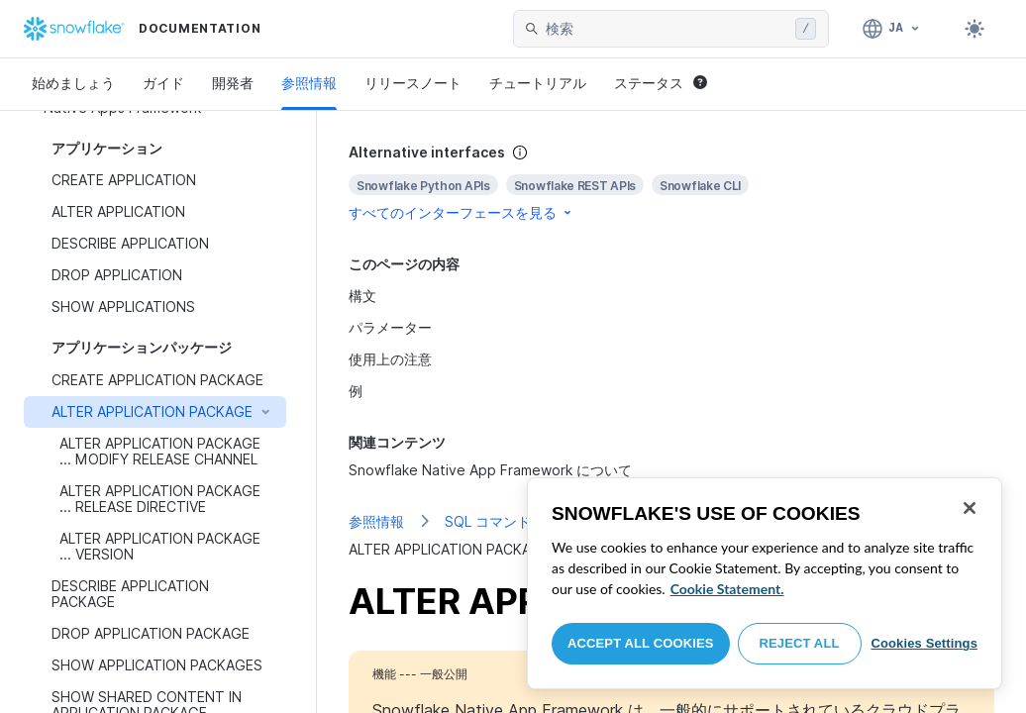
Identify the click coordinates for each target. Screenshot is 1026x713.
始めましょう (73, 82)
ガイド (163, 82)
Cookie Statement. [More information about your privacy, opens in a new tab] (727, 588)
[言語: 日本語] (892, 29)
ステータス (660, 82)
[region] (764, 583)
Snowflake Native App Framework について (490, 469)
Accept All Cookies (640, 643)
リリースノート (413, 82)
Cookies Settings (924, 643)
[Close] (969, 508)
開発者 (233, 82)
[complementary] (671, 183)
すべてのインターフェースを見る (461, 212)
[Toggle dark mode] (974, 29)
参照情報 (309, 82)
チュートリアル (537, 82)
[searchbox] (666, 29)
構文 (362, 295)
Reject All (800, 643)
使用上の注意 (390, 359)
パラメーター (390, 327)
